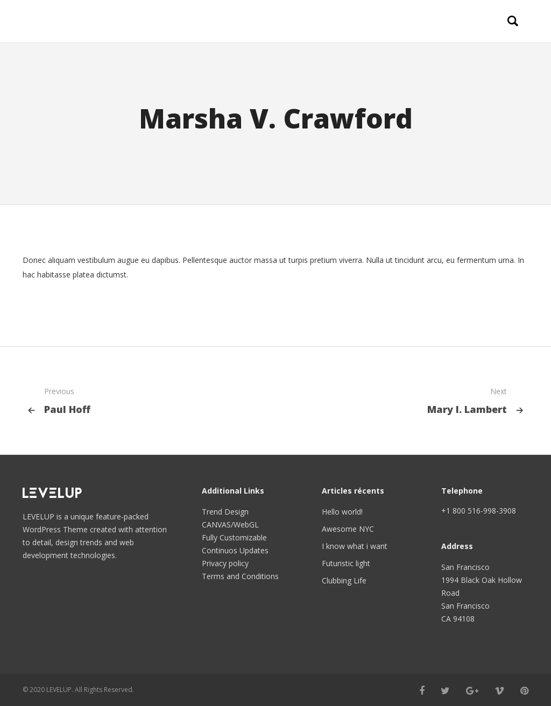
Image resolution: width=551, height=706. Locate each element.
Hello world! (342, 512)
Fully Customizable (234, 537)
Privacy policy (225, 563)
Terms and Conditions (240, 576)
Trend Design (225, 512)
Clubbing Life (344, 580)
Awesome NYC (348, 529)
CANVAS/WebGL (230, 524)
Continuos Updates (235, 550)
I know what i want (354, 546)
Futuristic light (346, 563)
